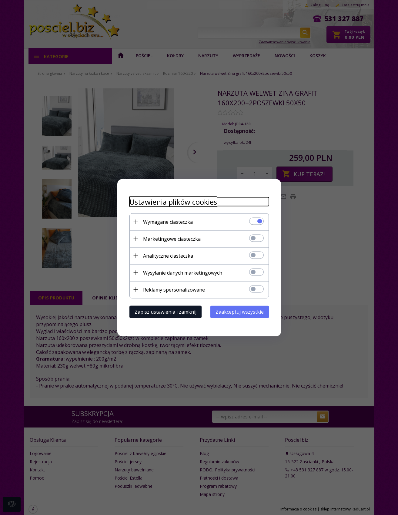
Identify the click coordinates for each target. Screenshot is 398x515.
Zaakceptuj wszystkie (240, 311)
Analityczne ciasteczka (168, 255)
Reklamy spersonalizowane (174, 289)
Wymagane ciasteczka (168, 221)
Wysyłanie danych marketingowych (182, 272)
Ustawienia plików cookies (173, 201)
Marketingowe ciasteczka (172, 238)
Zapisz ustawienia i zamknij (165, 311)
